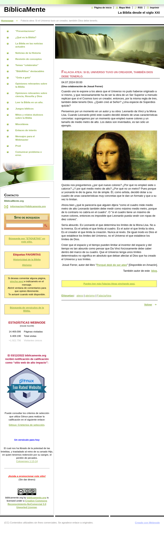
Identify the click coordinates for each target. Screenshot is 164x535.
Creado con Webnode (147, 522)
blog (154, 270)
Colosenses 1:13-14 (27, 461)
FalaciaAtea (104, 295)
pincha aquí (17, 281)
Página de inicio (103, 7)
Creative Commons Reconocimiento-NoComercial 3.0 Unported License (27, 504)
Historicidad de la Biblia (27, 259)
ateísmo (90, 295)
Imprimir (154, 7)
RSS (140, 7)
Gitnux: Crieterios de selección (27, 425)
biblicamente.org (14, 497)
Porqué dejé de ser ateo (112, 264)
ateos (80, 295)
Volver (148, 304)
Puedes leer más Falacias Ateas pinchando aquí (108, 283)
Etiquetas (67, 295)
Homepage (7, 20)
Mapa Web (124, 7)
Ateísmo (27, 265)
